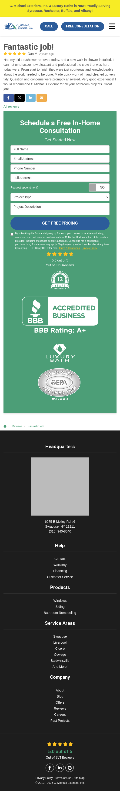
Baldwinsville (60, 660)
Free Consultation (82, 26)
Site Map (78, 778)
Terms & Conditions (69, 248)
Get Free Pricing (60, 223)
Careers (60, 714)
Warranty (60, 565)
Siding (60, 607)
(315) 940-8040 (60, 526)
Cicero (60, 648)
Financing (60, 571)
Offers (60, 702)
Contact (60, 559)
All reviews (11, 106)
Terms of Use (63, 778)
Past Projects (60, 720)
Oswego (60, 654)
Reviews (60, 708)
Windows (60, 600)
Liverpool (60, 642)
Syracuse (60, 636)
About (60, 690)
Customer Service (60, 577)
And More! (60, 667)
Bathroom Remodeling (60, 613)
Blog (60, 696)
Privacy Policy (89, 248)
